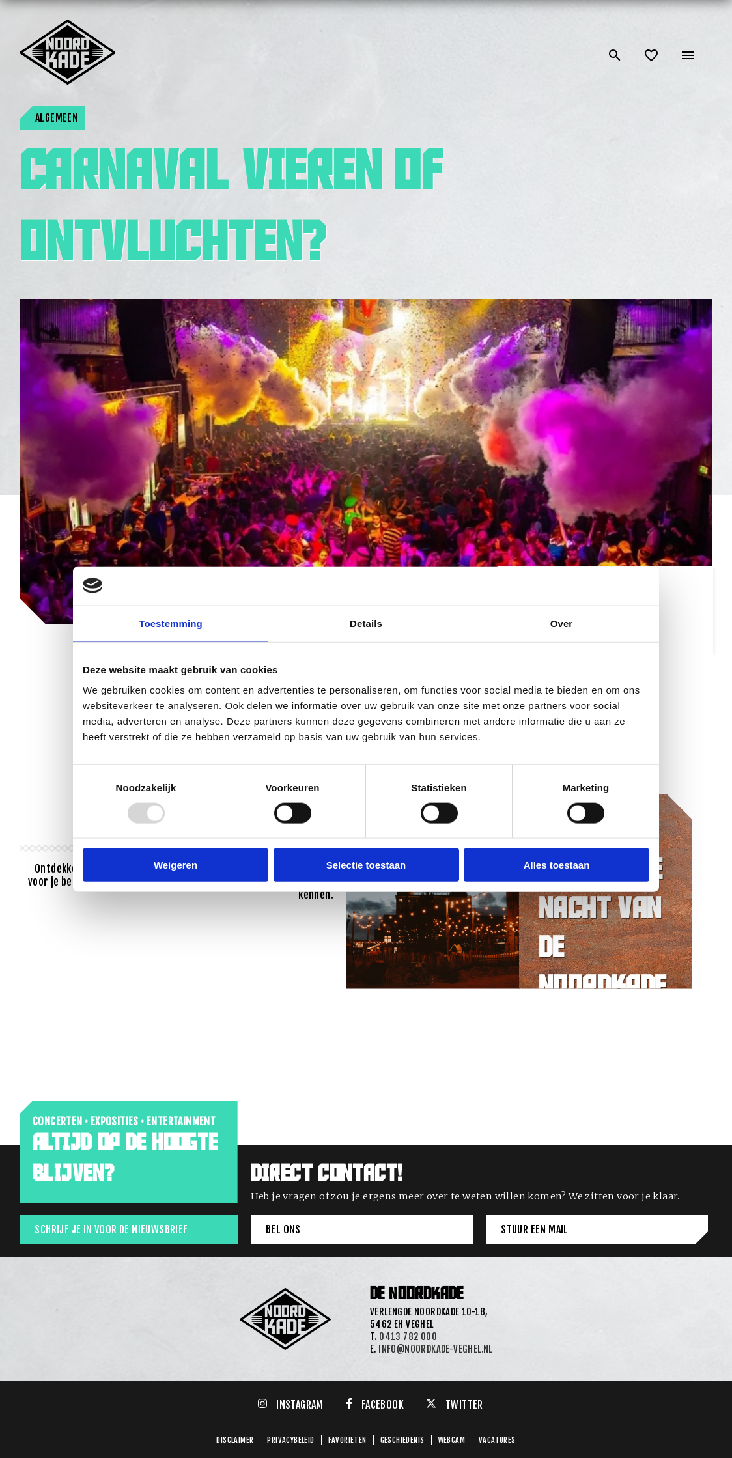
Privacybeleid (290, 1440)
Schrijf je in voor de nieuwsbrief (111, 1229)
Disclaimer (234, 1440)
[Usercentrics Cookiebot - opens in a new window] (592, 585)
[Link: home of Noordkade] (68, 25)
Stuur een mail (535, 1229)
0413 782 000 (408, 1336)
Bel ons (283, 1229)
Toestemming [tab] (171, 622)
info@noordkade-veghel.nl (435, 1349)
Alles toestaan (557, 865)
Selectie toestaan (366, 865)
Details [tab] (366, 622)
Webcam (451, 1440)
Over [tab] (561, 622)
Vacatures (497, 1440)
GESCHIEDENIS (402, 1440)
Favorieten (347, 1440)
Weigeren (175, 865)
